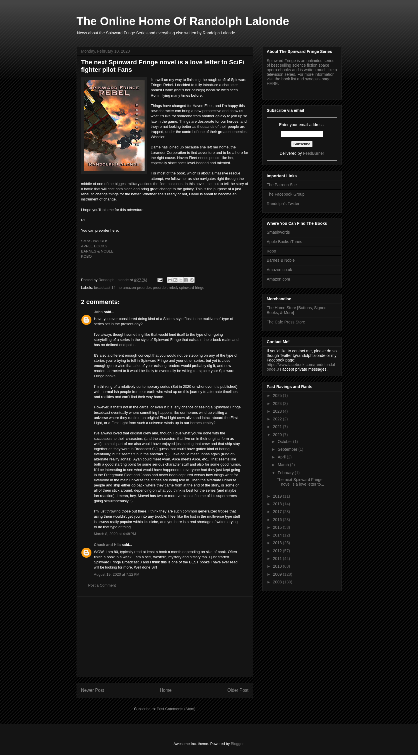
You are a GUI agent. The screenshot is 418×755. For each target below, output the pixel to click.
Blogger (237, 744)
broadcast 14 (104, 287)
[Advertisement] (165, 636)
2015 (278, 527)
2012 (278, 551)
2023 (278, 411)
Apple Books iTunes (284, 241)
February (286, 472)
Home (166, 690)
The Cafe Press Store (286, 322)
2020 (278, 434)
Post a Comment (102, 585)
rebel (173, 287)
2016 (278, 519)
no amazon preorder (134, 287)
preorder (160, 287)
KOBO (86, 256)
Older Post (238, 690)
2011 (278, 558)
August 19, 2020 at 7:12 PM (116, 574)
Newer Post (92, 690)
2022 (278, 419)
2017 (278, 511)
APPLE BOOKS (94, 246)
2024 (278, 403)
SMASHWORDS (95, 241)
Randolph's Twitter (283, 203)
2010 (278, 566)
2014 (278, 535)
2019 (278, 496)
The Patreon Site (282, 184)
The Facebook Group (286, 194)
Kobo (271, 251)
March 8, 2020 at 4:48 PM (115, 534)
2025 (278, 395)
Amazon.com (278, 279)
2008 (278, 582)
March (284, 464)
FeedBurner (313, 153)
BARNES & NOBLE (97, 251)
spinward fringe (191, 287)
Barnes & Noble (281, 260)
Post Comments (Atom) (176, 709)
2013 (278, 543)
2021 (278, 426)
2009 (278, 574)
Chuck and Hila (107, 545)
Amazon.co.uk (279, 269)
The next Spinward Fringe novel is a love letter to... (300, 482)
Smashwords (278, 232)
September (288, 449)
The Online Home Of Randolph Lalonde (183, 21)
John (98, 312)
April (282, 457)
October (285, 441)
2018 (278, 504)
